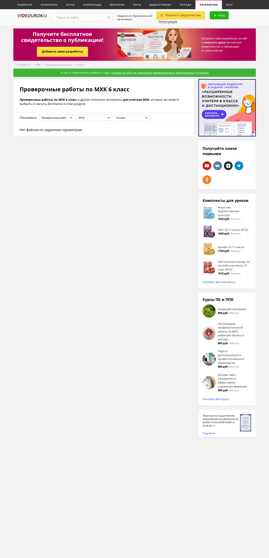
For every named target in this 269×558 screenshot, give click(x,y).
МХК (38, 64)
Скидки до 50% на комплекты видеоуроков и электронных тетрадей (160, 73)
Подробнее (209, 433)
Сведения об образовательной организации (134, 17)
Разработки (209, 4)
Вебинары (117, 4)
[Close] (252, 73)
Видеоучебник (160, 4)
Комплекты (49, 4)
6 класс (80, 64)
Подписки (24, 4)
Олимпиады (92, 4)
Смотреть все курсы (216, 399)
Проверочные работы (58, 64)
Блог (229, 4)
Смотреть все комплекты (219, 282)
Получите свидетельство (181, 15)
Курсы (70, 4)
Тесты (137, 4)
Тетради (185, 4)
